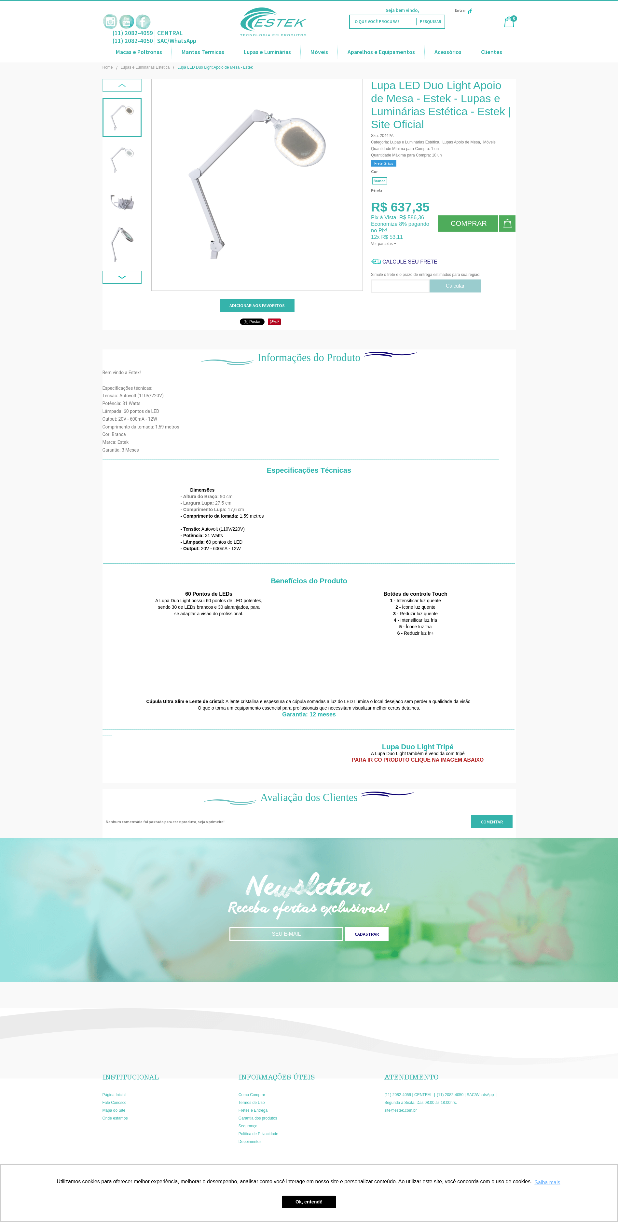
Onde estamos (115, 1118)
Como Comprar (252, 1095)
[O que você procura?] (430, 21)
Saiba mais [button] (547, 1182)
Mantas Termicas (203, 52)
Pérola (376, 190)
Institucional (131, 1077)
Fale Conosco (115, 1102)
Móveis (319, 52)
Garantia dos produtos (258, 1118)
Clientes (491, 52)
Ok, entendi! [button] (309, 1201)
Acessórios (447, 52)
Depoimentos (250, 1141)
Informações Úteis (277, 1077)
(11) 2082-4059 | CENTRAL (148, 33)
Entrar (463, 10)
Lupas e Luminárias (267, 52)
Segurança (248, 1126)
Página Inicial (114, 1095)
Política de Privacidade (258, 1134)
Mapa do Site (114, 1110)
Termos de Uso (252, 1102)
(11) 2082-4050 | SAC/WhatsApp (154, 41)
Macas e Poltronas (139, 52)
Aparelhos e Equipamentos (381, 52)
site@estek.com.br (400, 1110)
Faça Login (432, 10)
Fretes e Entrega (253, 1110)
